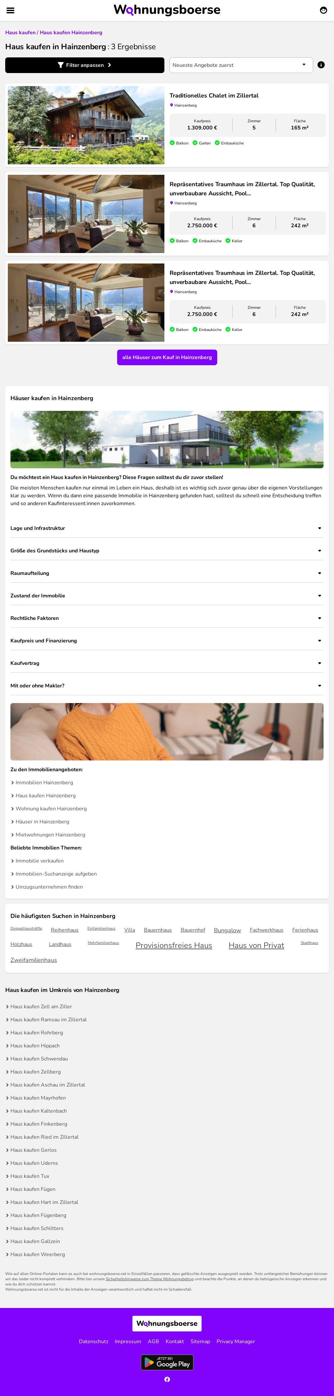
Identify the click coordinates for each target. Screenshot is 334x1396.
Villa (129, 930)
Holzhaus (21, 944)
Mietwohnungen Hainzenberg (50, 834)
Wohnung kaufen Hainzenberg (51, 808)
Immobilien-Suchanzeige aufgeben (56, 874)
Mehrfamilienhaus (103, 942)
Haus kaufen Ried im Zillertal (44, 1137)
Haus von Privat (256, 945)
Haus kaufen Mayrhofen (38, 1098)
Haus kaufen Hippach (35, 1045)
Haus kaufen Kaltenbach (38, 1111)
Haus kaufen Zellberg (35, 1071)
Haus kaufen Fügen (32, 1189)
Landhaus (60, 944)
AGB (153, 1341)
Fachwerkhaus (266, 930)
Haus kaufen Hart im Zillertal (44, 1202)
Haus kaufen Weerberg (37, 1254)
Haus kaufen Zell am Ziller (41, 1006)
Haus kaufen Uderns (34, 1163)
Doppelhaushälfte (26, 928)
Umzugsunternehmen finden (49, 887)
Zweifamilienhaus (33, 960)
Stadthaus (309, 942)
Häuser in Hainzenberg (42, 821)
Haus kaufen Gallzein (35, 1241)
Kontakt (175, 1341)
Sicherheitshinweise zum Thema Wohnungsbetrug (150, 1279)
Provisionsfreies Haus (174, 945)
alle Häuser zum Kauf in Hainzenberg (167, 357)
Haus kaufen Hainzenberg (46, 795)
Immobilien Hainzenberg (44, 782)
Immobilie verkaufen (40, 860)
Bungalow (227, 930)
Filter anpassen (85, 65)
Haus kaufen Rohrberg (36, 1032)
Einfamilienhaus (101, 928)
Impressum (128, 1341)
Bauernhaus (158, 930)
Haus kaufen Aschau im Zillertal (47, 1084)
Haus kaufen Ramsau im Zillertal (48, 1019)
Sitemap (200, 1341)
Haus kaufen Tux (29, 1176)
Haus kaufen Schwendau (39, 1058)
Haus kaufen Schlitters (37, 1228)
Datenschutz (93, 1341)
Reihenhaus (65, 930)
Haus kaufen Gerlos (33, 1150)
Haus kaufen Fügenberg (38, 1215)
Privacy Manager (236, 1341)
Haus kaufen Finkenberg (38, 1124)
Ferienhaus (305, 930)
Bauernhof (193, 930)
